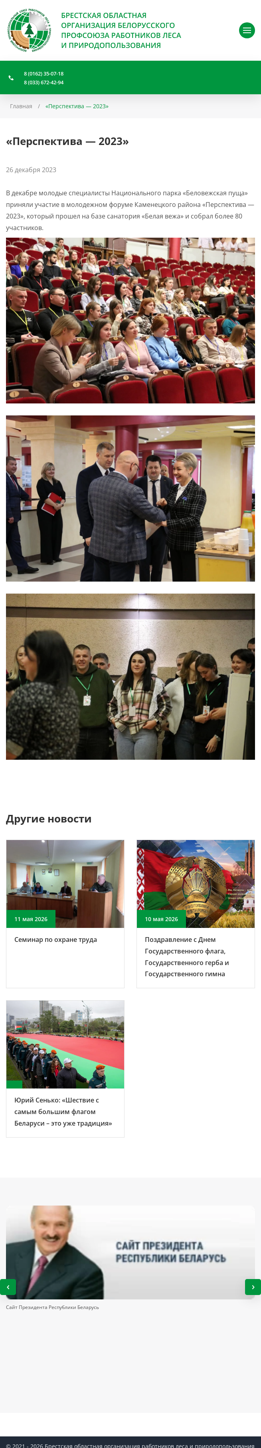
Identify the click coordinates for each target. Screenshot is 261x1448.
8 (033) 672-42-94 (43, 82)
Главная (21, 106)
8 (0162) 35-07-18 (43, 73)
